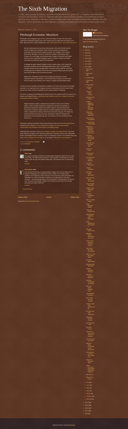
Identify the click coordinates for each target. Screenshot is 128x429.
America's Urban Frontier (89, 93)
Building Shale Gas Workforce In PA (90, 306)
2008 (86, 408)
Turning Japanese (89, 168)
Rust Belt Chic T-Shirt (90, 323)
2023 (86, 50)
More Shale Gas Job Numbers (89, 299)
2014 (86, 58)
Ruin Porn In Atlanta (89, 377)
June (88, 385)
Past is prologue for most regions (34, 137)
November (89, 73)
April (87, 390)
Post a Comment (27, 189)
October (88, 77)
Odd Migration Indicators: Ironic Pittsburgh (90, 217)
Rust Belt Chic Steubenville (90, 123)
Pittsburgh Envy (89, 149)
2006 (86, 413)
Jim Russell (98, 33)
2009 (86, 405)
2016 (86, 53)
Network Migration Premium (89, 270)
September (89, 80)
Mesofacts (27, 144)
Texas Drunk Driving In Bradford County (89, 243)
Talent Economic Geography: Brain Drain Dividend (90, 368)
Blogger (73, 425)
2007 (86, 411)
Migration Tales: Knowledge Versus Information (90, 346)
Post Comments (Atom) (32, 201)
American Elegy (89, 87)
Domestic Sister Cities (90, 229)
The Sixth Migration (42, 8)
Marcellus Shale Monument (90, 173)
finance (72, 123)
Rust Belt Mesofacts (90, 164)
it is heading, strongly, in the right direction (54, 131)
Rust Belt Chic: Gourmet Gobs (90, 144)
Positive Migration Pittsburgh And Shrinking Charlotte (90, 105)
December (89, 69)
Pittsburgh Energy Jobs (90, 210)
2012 (86, 64)
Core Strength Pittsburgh (90, 184)
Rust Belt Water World (90, 260)
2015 (86, 55)
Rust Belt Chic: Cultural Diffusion (90, 159)
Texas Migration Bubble (89, 205)
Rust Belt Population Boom (90, 195)
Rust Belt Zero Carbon (90, 98)
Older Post (74, 197)
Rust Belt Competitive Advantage (90, 282)
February (89, 396)
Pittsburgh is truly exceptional (62, 137)
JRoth (26, 153)
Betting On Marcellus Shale (89, 361)
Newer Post (22, 197)
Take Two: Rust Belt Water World (90, 255)
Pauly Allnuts (29, 169)
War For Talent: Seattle (90, 200)
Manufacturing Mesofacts (90, 265)
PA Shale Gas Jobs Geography (90, 312)
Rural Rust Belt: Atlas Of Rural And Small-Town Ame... (90, 130)
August (88, 84)
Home (48, 197)
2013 (86, 61)
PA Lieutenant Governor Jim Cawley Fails (90, 355)
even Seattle (41, 125)
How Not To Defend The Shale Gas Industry (90, 334)
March (88, 393)
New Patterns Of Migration (90, 118)
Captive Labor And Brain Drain (90, 189)
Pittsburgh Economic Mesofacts (90, 113)
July (87, 382)
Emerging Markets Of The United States (90, 138)
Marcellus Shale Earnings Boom (89, 288)
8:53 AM (27, 164)
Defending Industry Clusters (89, 318)
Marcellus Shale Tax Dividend (89, 276)
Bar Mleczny (89, 374)
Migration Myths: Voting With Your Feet (90, 236)
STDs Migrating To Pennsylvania (90, 224)
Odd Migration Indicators (90, 294)
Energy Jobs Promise (89, 153)
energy (65, 123)
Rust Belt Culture (89, 327)
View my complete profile (90, 41)
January (88, 399)
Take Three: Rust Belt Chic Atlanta (90, 250)
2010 (86, 402)
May (87, 388)
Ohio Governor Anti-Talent (90, 339)
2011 (86, 66)
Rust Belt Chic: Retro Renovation (90, 179)
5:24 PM (27, 185)
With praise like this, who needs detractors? (63, 42)
